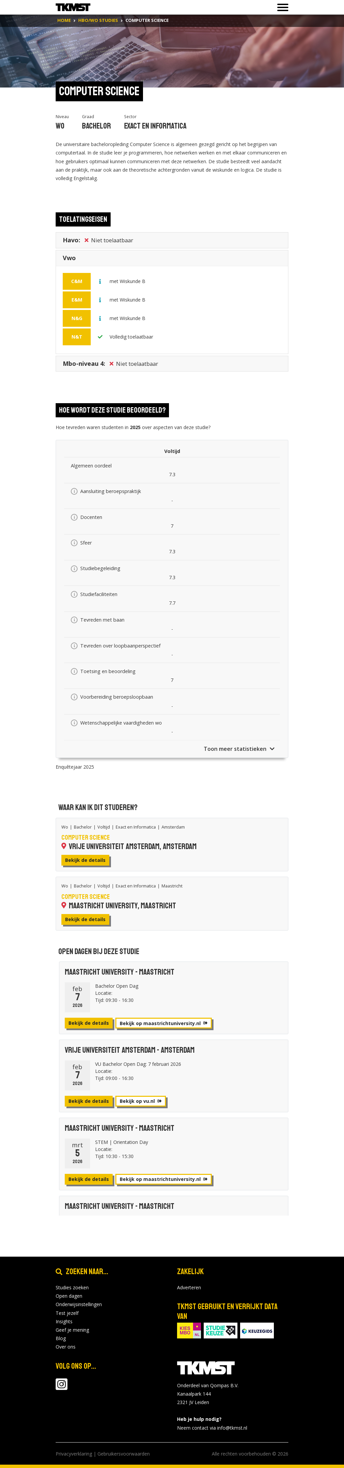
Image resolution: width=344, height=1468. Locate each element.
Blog (61, 1338)
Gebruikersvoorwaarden (123, 1453)
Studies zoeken (72, 1287)
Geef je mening (72, 1330)
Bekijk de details (85, 860)
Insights (64, 1321)
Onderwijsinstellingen (79, 1304)
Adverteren (189, 1287)
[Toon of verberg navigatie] (280, 7)
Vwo (69, 260)
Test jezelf (67, 1313)
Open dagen (69, 1296)
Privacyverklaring (74, 1453)
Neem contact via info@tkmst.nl (212, 1428)
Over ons (66, 1346)
